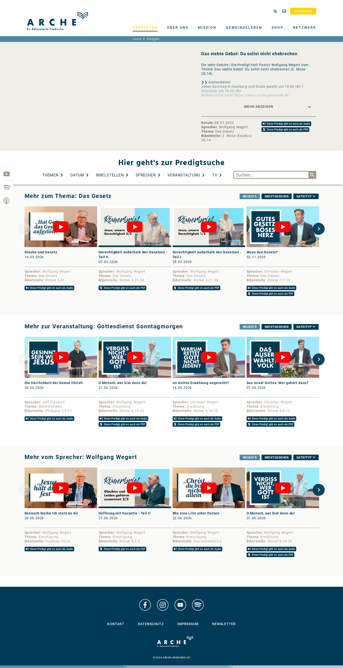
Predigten (145, 27)
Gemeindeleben (244, 27)
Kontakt (115, 624)
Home (137, 39)
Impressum (187, 624)
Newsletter (224, 624)
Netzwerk (304, 27)
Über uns (177, 27)
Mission (207, 27)
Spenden (303, 11)
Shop (277, 27)
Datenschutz (151, 624)
